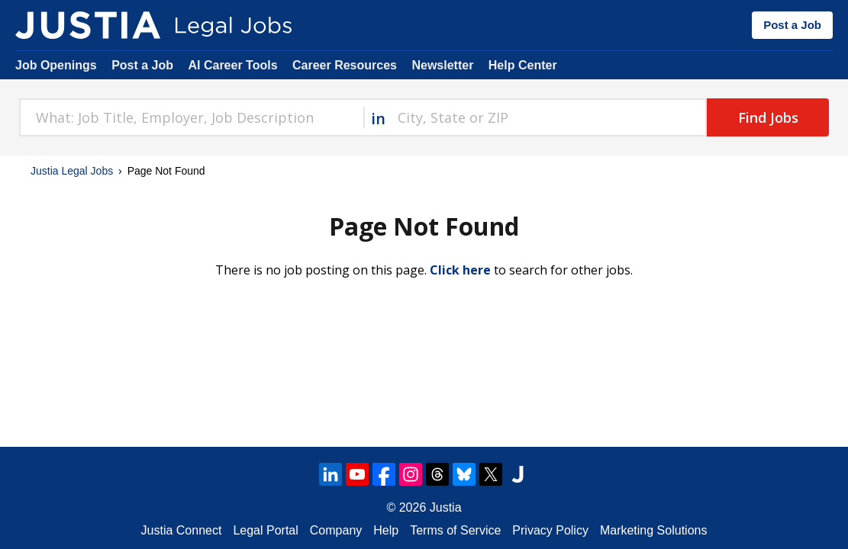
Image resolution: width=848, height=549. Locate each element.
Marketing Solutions (654, 530)
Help (385, 530)
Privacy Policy (550, 530)
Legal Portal (265, 530)
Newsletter (442, 65)
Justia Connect (181, 530)
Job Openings (56, 65)
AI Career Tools (232, 65)
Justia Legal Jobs (72, 171)
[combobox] (191, 117)
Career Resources (344, 65)
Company (336, 530)
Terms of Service (455, 530)
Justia (446, 507)
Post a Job (792, 24)
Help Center (522, 65)
